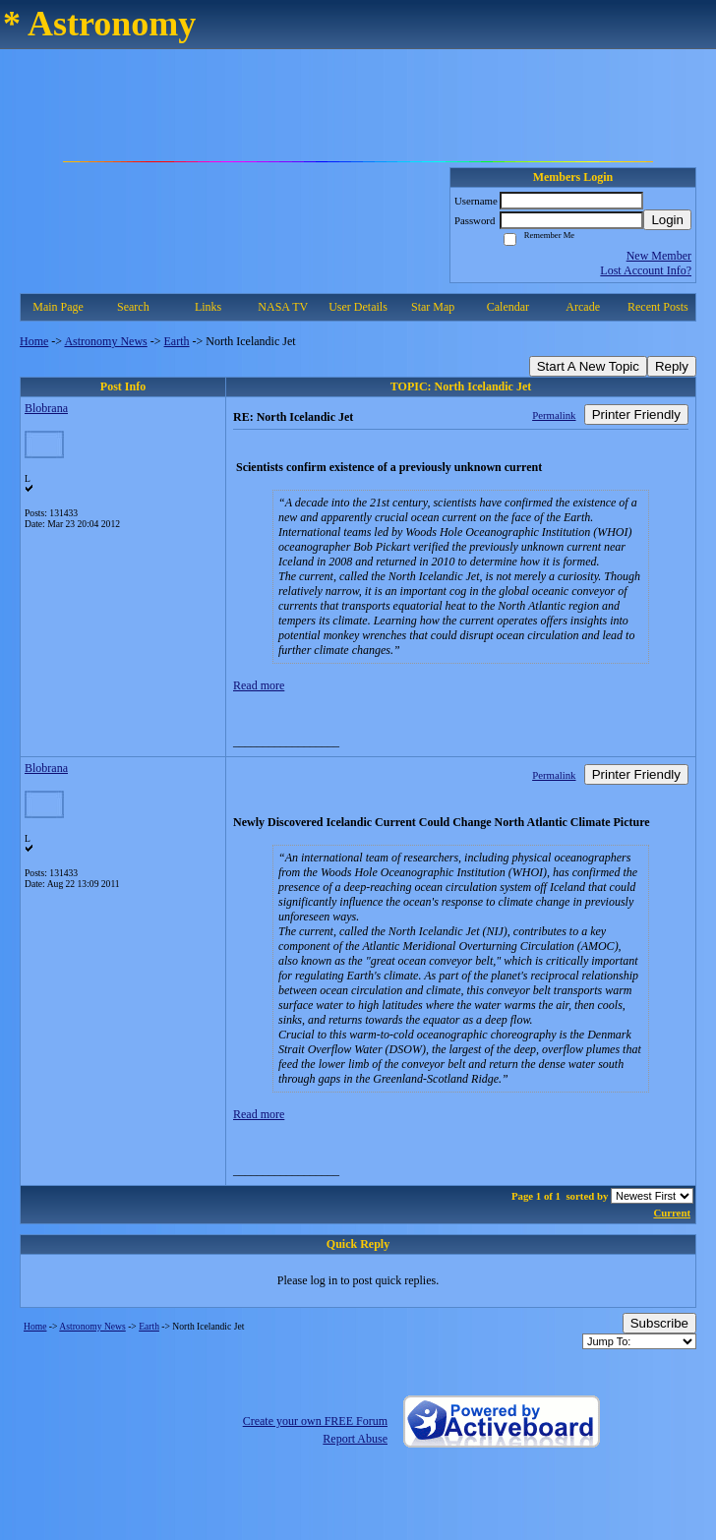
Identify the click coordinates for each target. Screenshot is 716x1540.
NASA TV (283, 307)
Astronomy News (105, 341)
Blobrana (46, 408)
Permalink (553, 415)
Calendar (508, 307)
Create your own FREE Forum (315, 1421)
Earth (177, 341)
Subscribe (659, 1323)
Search (133, 307)
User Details (358, 307)
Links (208, 307)
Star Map (432, 307)
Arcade (583, 307)
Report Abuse (355, 1439)
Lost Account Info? (645, 270)
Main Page (58, 307)
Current (671, 1212)
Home (34, 341)
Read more (258, 685)
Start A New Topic (588, 366)
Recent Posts (657, 307)
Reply (671, 366)
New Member (658, 256)
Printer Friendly (636, 414)
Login (667, 219)
